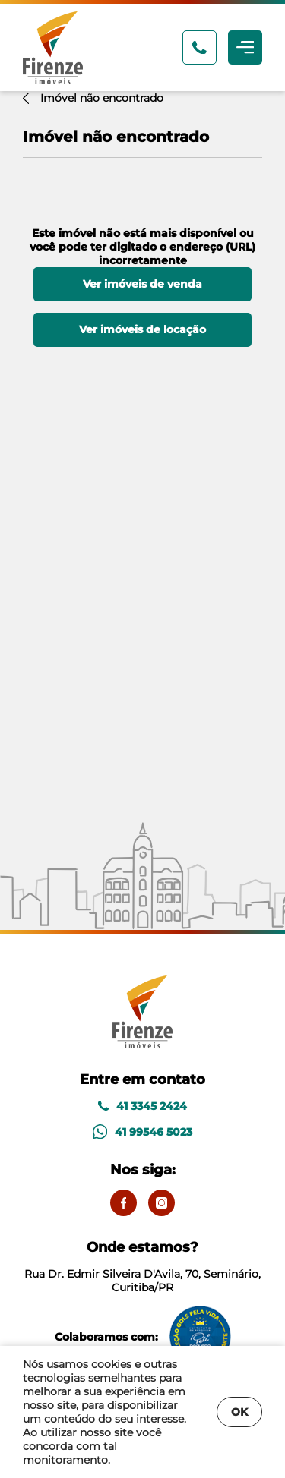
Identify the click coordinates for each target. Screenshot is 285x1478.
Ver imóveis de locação (142, 329)
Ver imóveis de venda (142, 284)
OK (239, 1412)
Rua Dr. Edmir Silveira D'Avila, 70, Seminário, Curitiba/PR (142, 1266)
